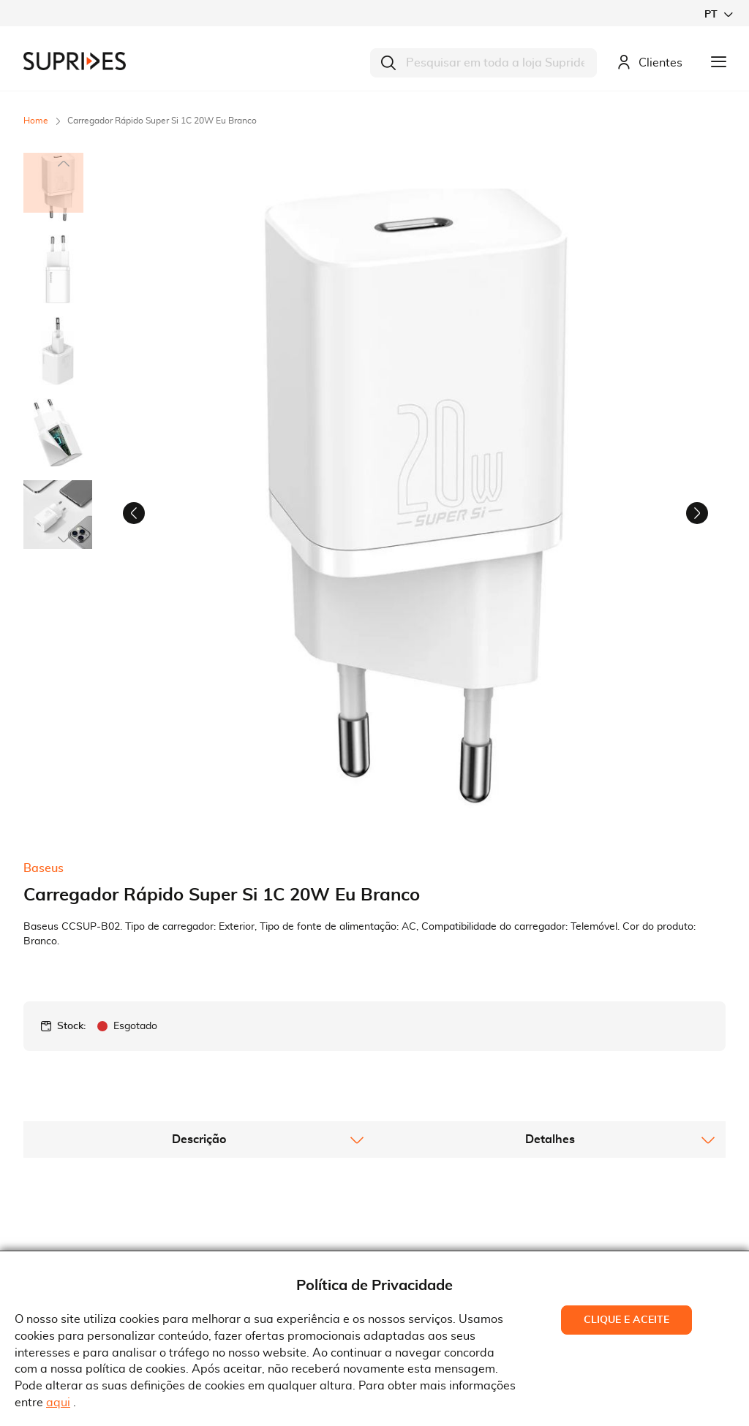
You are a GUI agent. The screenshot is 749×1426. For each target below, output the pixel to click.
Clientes (649, 63)
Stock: (71, 845)
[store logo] (74, 61)
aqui (58, 1402)
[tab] (198, 958)
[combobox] (483, 62)
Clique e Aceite (626, 1320)
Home (35, 120)
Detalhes (550, 958)
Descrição (199, 958)
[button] (718, 14)
